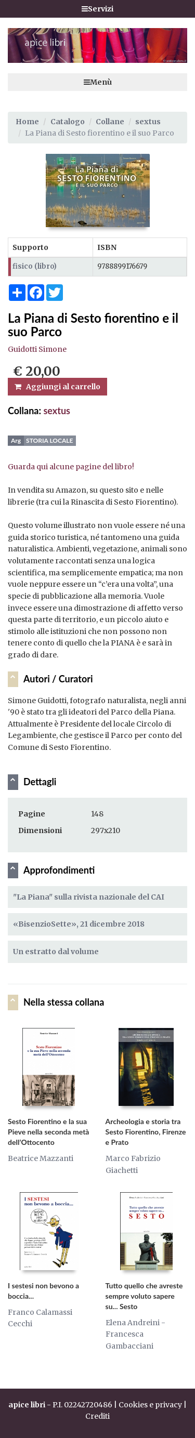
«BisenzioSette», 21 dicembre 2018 (79, 924)
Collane (110, 121)
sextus (148, 121)
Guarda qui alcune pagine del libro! (71, 466)
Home (27, 121)
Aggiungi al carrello (57, 386)
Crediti (97, 1416)
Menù (98, 82)
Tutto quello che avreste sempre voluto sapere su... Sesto (144, 1296)
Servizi (97, 9)
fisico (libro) (34, 266)
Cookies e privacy (150, 1404)
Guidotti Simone (37, 349)
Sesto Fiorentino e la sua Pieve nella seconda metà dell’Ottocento (48, 1131)
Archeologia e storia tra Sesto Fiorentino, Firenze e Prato (146, 1131)
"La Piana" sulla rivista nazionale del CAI (88, 897)
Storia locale (49, 440)
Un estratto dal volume (56, 951)
